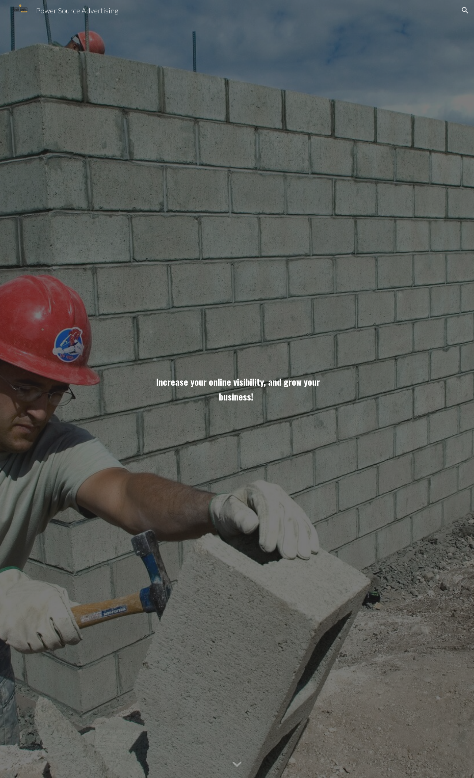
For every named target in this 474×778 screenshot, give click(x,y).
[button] (465, 10)
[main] (237, 389)
